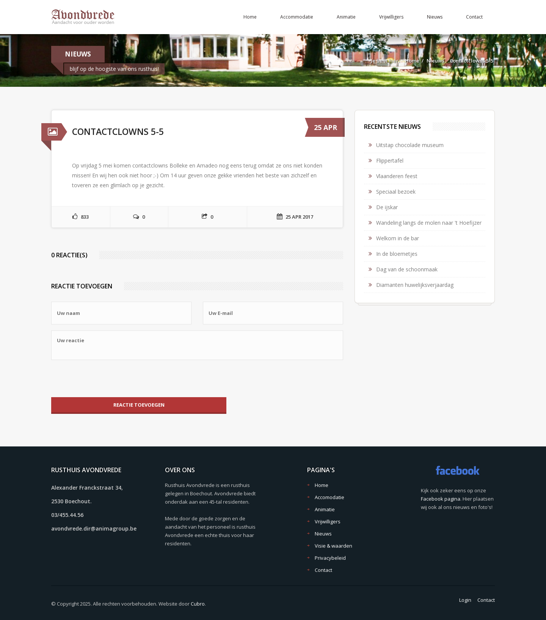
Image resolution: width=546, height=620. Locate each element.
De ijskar (387, 207)
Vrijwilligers (391, 17)
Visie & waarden (333, 545)
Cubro (198, 603)
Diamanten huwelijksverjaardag (414, 284)
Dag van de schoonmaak (407, 269)
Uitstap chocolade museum (410, 145)
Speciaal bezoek (396, 191)
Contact (474, 17)
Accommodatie (296, 17)
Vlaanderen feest (396, 176)
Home (250, 17)
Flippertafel (389, 160)
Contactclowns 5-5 (471, 60)
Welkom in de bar (397, 238)
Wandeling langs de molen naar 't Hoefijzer (429, 222)
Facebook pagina (440, 498)
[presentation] (108, 378)
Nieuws (434, 17)
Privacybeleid (330, 557)
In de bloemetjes (396, 253)
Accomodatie (329, 497)
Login (465, 600)
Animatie (346, 17)
